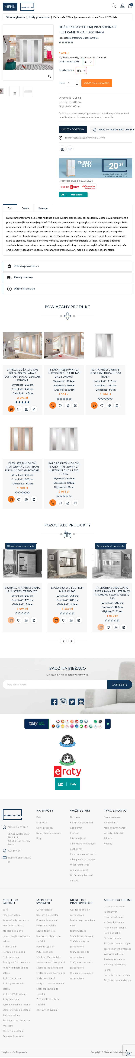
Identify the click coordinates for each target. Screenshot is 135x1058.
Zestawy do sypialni (47, 1011)
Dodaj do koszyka (97, 82)
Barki (6, 910)
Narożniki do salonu (14, 953)
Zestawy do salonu (13, 1037)
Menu (10, 6)
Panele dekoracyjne (115, 928)
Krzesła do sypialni (47, 921)
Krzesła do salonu (13, 932)
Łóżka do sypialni (46, 932)
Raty (38, 818)
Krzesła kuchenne (114, 923)
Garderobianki (44, 910)
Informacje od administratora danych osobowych (83, 844)
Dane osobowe (112, 818)
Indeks (62, 38)
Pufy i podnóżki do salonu (17, 963)
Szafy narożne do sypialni (50, 984)
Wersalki (8, 1026)
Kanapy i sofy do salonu (16, 921)
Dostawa (75, 818)
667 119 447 (15, 852)
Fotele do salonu (12, 916)
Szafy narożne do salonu (16, 1021)
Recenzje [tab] (57, 208)
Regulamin (76, 829)
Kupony (108, 844)
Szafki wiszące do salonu (16, 1011)
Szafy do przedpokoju (82, 937)
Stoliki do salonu (12, 979)
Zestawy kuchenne (114, 960)
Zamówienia (111, 823)
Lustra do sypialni (46, 926)
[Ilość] (71, 83)
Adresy (108, 839)
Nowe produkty (44, 829)
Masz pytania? (112, 130)
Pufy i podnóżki (44, 953)
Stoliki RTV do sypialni (48, 958)
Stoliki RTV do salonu (14, 995)
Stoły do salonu (11, 1000)
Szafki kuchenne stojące (117, 944)
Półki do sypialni (45, 947)
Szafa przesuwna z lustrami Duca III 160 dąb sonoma (64, 374)
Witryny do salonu (13, 1032)
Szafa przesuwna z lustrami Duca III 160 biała (105, 374)
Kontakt (74, 834)
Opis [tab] (12, 208)
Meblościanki (10, 947)
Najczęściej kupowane (48, 834)
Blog (38, 839)
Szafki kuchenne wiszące (117, 949)
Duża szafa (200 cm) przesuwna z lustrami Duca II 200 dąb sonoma (22, 468)
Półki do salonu (11, 958)
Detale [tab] (33, 208)
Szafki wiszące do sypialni (50, 974)
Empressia (21, 1053)
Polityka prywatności (81, 823)
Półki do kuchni (112, 934)
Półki (73, 926)
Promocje (41, 823)
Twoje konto (115, 811)
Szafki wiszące (78, 932)
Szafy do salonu (11, 1016)
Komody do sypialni (47, 916)
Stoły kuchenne (112, 939)
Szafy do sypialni (45, 979)
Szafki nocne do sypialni (49, 968)
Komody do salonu (13, 926)
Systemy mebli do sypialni (50, 963)
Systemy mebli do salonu (16, 1005)
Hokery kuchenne (113, 918)
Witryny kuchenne (114, 955)
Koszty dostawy (73, 129)
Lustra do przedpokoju (82, 921)
